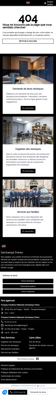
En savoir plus (28, 108)
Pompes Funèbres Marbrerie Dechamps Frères (20, 305)
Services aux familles (28, 212)
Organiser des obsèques (28, 149)
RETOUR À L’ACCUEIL (28, 41)
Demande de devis (38, 392)
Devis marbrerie (28, 292)
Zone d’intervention (9, 380)
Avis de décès (35, 342)
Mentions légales (8, 365)
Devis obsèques (28, 281)
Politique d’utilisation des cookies (14, 372)
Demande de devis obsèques (28, 89)
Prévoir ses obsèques (10, 345)
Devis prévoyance (28, 286)
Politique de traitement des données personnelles (21, 369)
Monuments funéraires (10, 349)
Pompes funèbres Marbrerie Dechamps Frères (20, 317)
